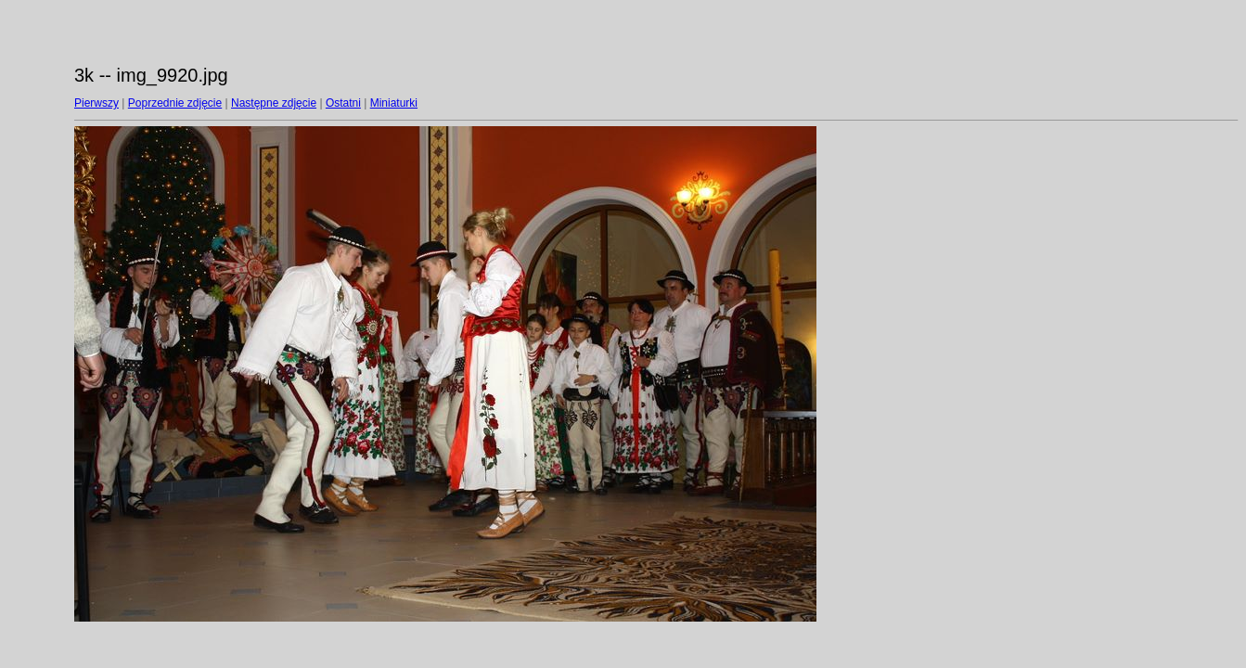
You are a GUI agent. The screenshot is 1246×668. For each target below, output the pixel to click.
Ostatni (343, 102)
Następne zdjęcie (273, 102)
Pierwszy (96, 102)
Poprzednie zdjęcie (175, 102)
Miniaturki (393, 102)
